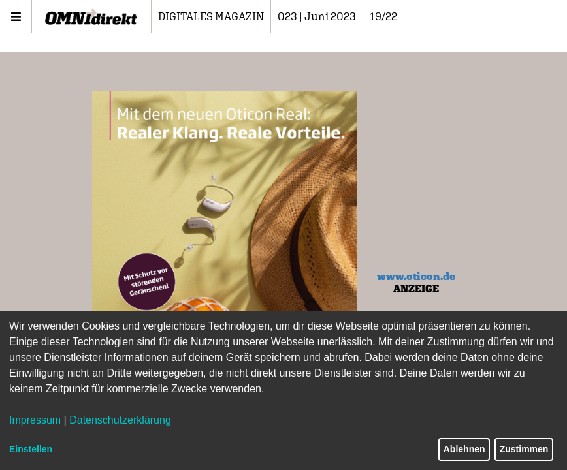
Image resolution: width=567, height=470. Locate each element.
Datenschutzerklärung (120, 420)
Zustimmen (524, 449)
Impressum (35, 420)
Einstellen (30, 449)
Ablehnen (464, 449)
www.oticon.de (416, 276)
